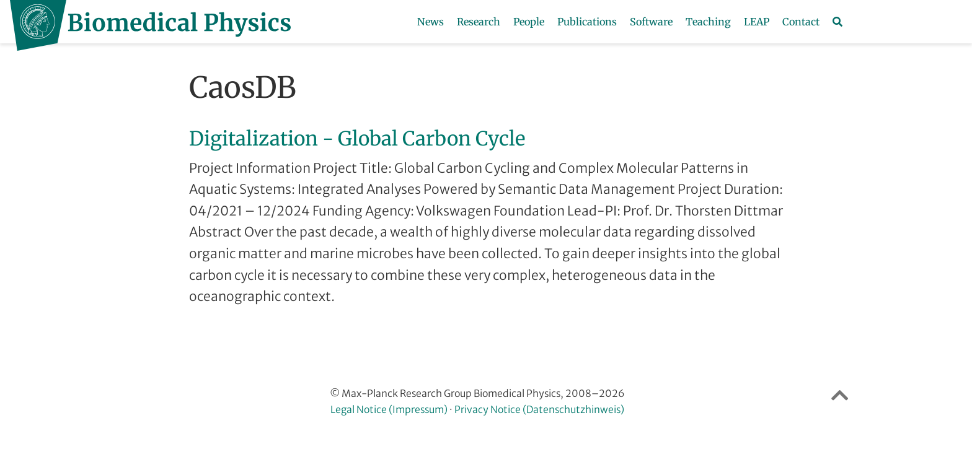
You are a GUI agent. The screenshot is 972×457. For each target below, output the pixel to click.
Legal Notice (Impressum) (389, 410)
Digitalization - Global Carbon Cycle (357, 138)
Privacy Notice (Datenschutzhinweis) (539, 410)
